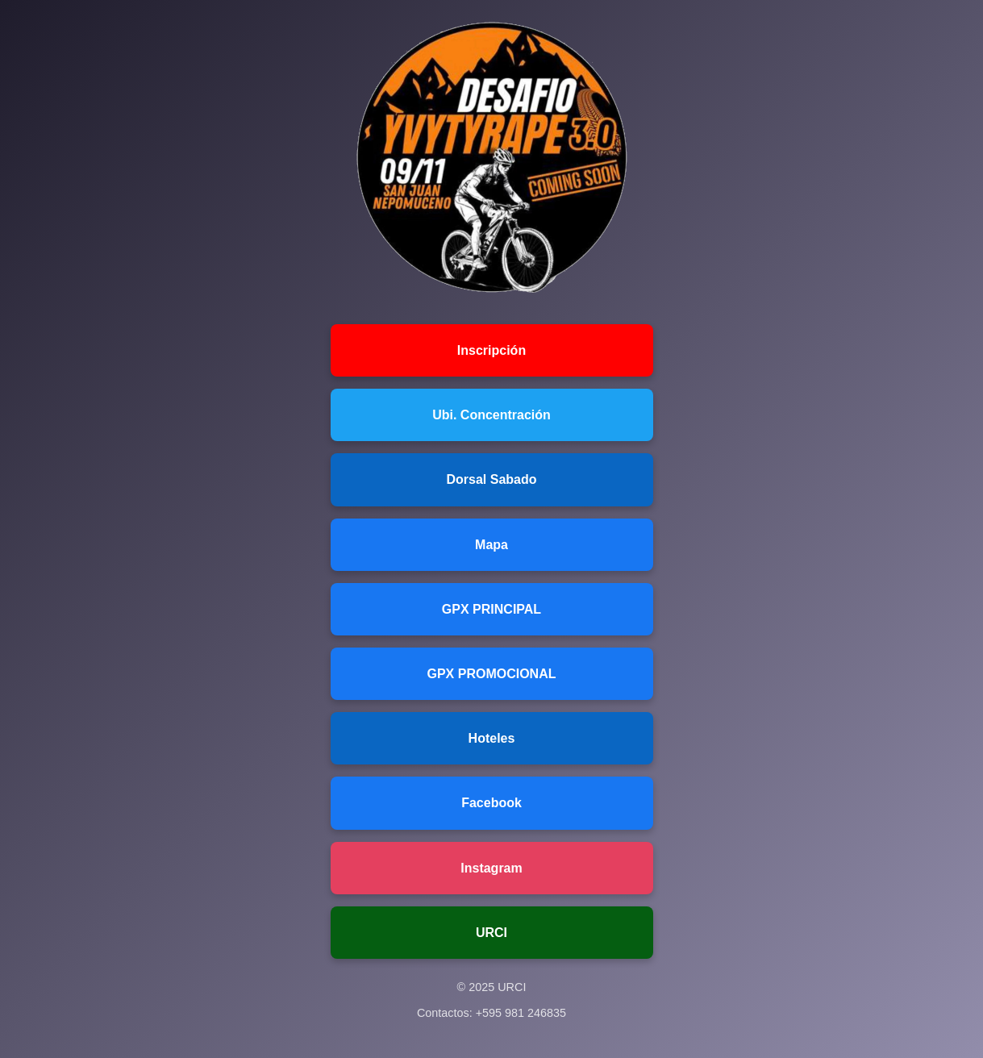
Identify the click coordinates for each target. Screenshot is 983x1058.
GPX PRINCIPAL (491, 609)
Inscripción (491, 350)
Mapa (491, 545)
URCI (491, 932)
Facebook (491, 803)
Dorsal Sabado (491, 479)
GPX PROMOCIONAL (491, 674)
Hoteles (492, 738)
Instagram (491, 868)
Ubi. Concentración (491, 415)
